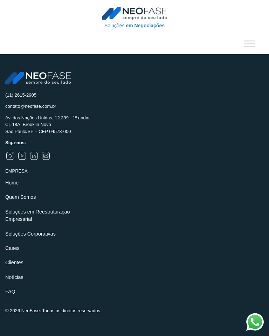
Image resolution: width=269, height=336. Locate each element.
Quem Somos (20, 197)
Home (12, 183)
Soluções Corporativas (30, 234)
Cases (12, 248)
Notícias (14, 277)
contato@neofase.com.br (30, 106)
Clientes (14, 262)
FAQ (10, 291)
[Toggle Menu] (249, 43)
